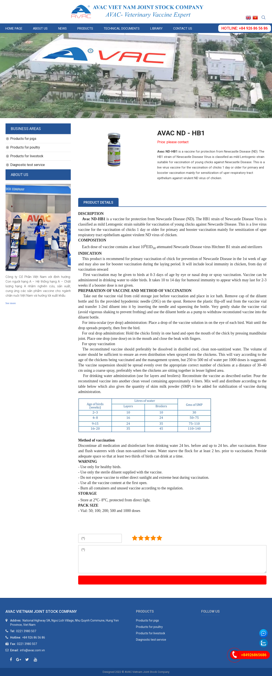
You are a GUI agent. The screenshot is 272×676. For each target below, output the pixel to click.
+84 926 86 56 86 (33, 637)
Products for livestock (24, 156)
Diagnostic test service (25, 165)
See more (11, 303)
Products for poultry (23, 147)
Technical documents (122, 28)
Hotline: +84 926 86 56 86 (244, 28)
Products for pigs (21, 139)
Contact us (182, 28)
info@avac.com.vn (32, 650)
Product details (98, 202)
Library (156, 28)
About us (40, 28)
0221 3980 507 (26, 631)
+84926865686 (253, 655)
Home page (13, 28)
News (62, 28)
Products (85, 28)
